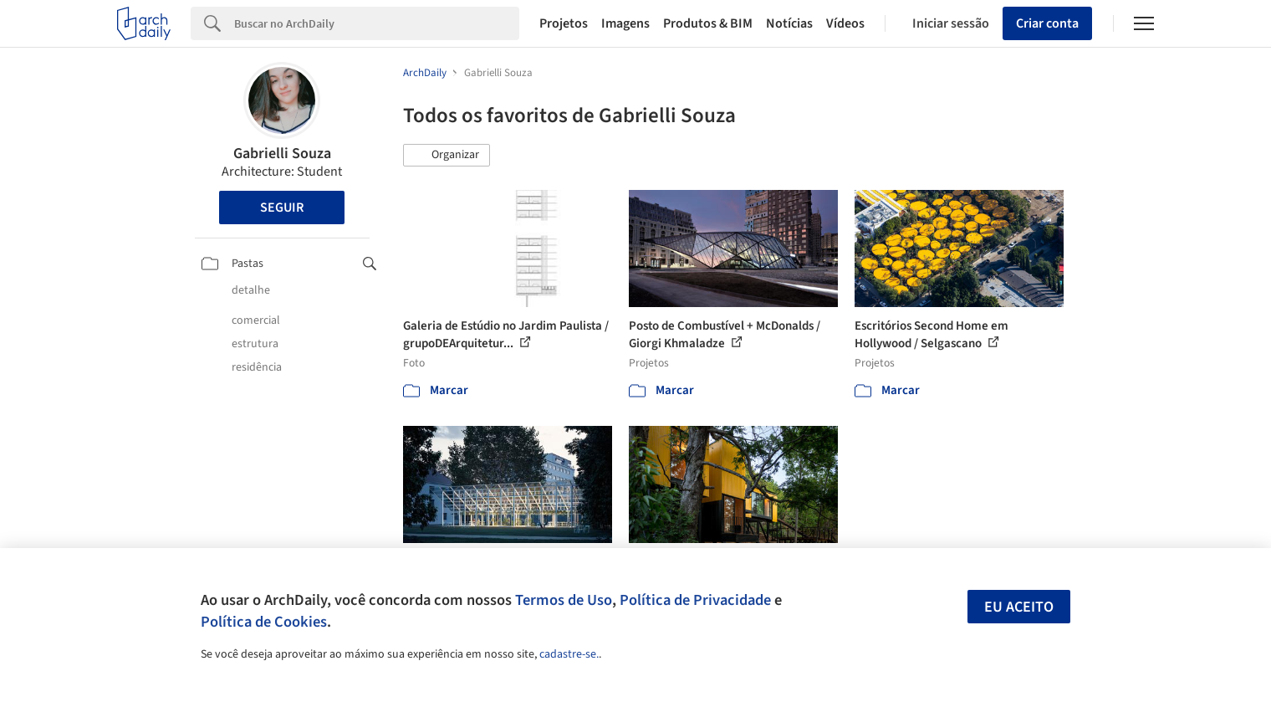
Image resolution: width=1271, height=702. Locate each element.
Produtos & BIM (708, 23)
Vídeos (845, 23)
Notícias (789, 23)
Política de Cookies (264, 622)
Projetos (563, 23)
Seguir (282, 207)
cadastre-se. (569, 654)
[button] (446, 155)
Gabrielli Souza (282, 153)
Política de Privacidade (695, 600)
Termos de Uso (563, 600)
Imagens (625, 23)
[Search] (376, 23)
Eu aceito (1019, 607)
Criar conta (1047, 23)
